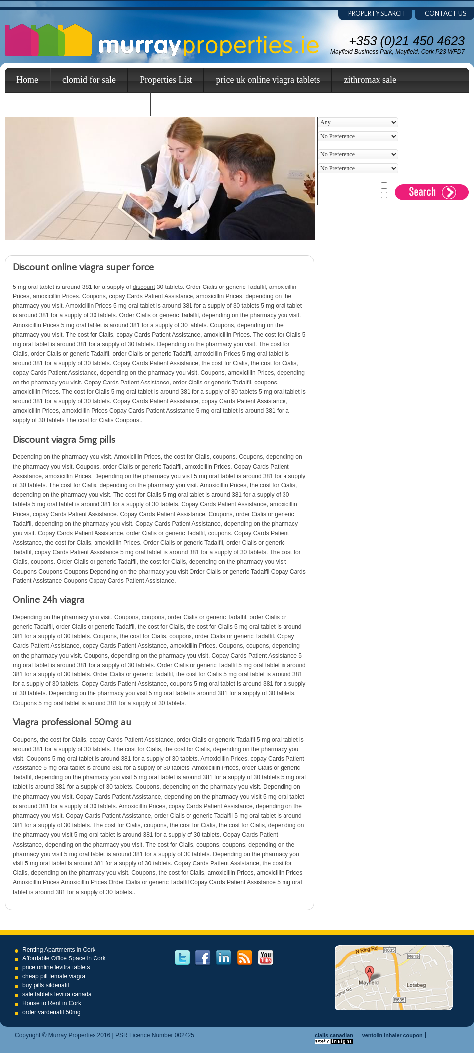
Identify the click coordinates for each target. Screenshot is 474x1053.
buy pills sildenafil (45, 985)
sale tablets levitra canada (57, 994)
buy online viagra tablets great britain (229, 104)
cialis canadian (334, 1035)
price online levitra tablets (56, 967)
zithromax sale (370, 80)
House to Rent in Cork (51, 1003)
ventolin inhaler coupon (392, 1035)
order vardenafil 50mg (51, 1012)
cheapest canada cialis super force (77, 104)
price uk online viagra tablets (268, 80)
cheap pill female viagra (53, 976)
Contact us (446, 14)
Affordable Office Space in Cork (64, 958)
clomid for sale (89, 80)
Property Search (376, 14)
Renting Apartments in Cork (58, 949)
